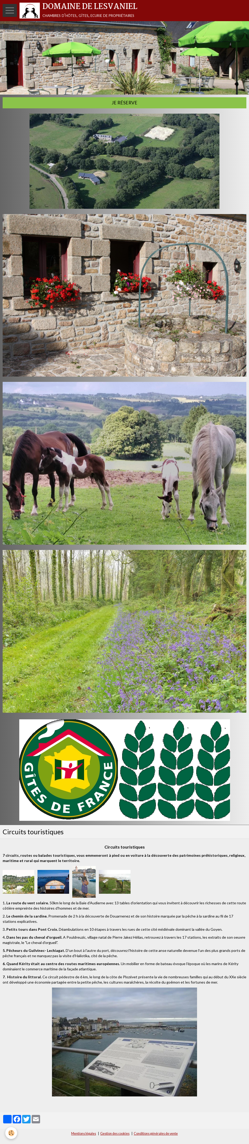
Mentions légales (83, 1134)
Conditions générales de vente (156, 1134)
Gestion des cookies (115, 1134)
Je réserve (124, 102)
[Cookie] (11, 1133)
